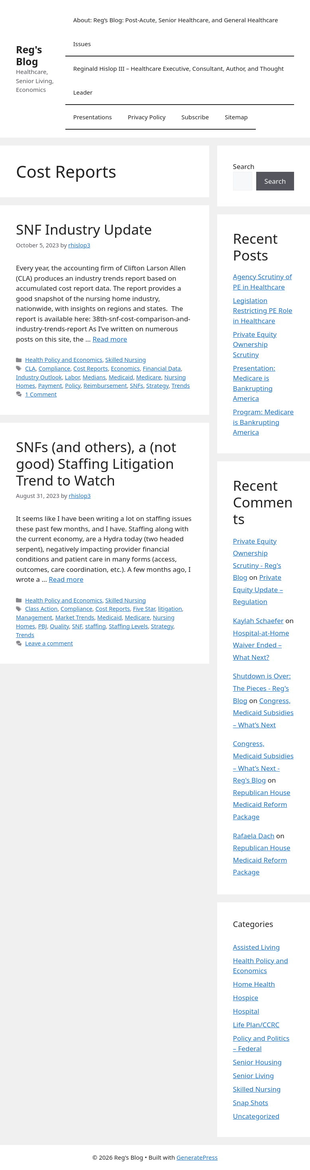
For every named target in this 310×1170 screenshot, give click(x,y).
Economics (125, 368)
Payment (50, 385)
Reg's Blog (29, 55)
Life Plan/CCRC (256, 1024)
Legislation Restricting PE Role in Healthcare (262, 310)
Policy (72, 385)
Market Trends (74, 617)
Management (34, 617)
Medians (94, 377)
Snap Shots (251, 1102)
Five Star (144, 608)
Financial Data (162, 368)
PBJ (42, 626)
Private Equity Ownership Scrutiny (255, 344)
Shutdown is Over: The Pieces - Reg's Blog (262, 688)
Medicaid (121, 377)
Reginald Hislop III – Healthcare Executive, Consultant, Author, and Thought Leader (178, 80)
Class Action (41, 608)
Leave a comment (49, 643)
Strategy (157, 385)
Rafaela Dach (254, 835)
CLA (30, 368)
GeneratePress (197, 1157)
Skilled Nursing (125, 359)
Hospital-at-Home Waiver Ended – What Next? (261, 645)
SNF (77, 626)
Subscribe (195, 117)
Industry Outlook (39, 377)
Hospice (246, 997)
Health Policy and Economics (63, 359)
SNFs (136, 385)
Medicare (148, 377)
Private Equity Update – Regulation (258, 589)
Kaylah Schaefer (258, 620)
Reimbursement (105, 385)
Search (244, 166)
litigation (170, 608)
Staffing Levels (128, 626)
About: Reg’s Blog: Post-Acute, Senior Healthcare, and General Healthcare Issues (175, 32)
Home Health (254, 984)
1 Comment (41, 394)
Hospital (246, 1011)
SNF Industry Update (84, 229)
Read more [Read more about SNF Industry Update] (109, 339)
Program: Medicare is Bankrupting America (263, 422)
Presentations (92, 117)
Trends (181, 385)
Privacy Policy (147, 117)
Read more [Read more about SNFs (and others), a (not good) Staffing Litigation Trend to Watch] (66, 579)
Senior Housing (257, 1062)
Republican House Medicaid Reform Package (261, 804)
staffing (95, 626)
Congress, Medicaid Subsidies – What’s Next (263, 712)
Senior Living (253, 1075)
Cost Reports (90, 368)
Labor (72, 377)
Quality (59, 626)
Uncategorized (256, 1116)
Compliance (55, 368)
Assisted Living (256, 947)
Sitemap (236, 117)
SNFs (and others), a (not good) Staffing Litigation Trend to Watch (96, 463)
